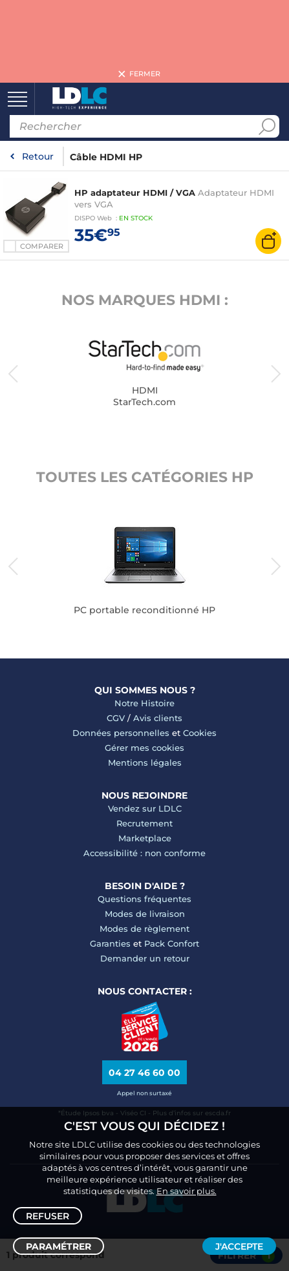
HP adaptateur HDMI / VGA (134, 192)
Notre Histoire (144, 703)
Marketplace (144, 838)
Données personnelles (120, 733)
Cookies (200, 733)
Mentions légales (145, 762)
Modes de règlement (144, 928)
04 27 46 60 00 (144, 1072)
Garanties (110, 943)
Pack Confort (171, 943)
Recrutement (144, 823)
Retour (38, 156)
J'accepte (239, 1246)
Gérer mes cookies (144, 747)
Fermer (144, 74)
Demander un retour (144, 958)
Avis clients (157, 718)
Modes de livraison (145, 914)
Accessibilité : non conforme (144, 853)
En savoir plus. (186, 1191)
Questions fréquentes (144, 899)
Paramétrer (58, 1246)
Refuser (47, 1216)
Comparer (41, 246)
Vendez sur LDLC (145, 808)
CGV (116, 718)
